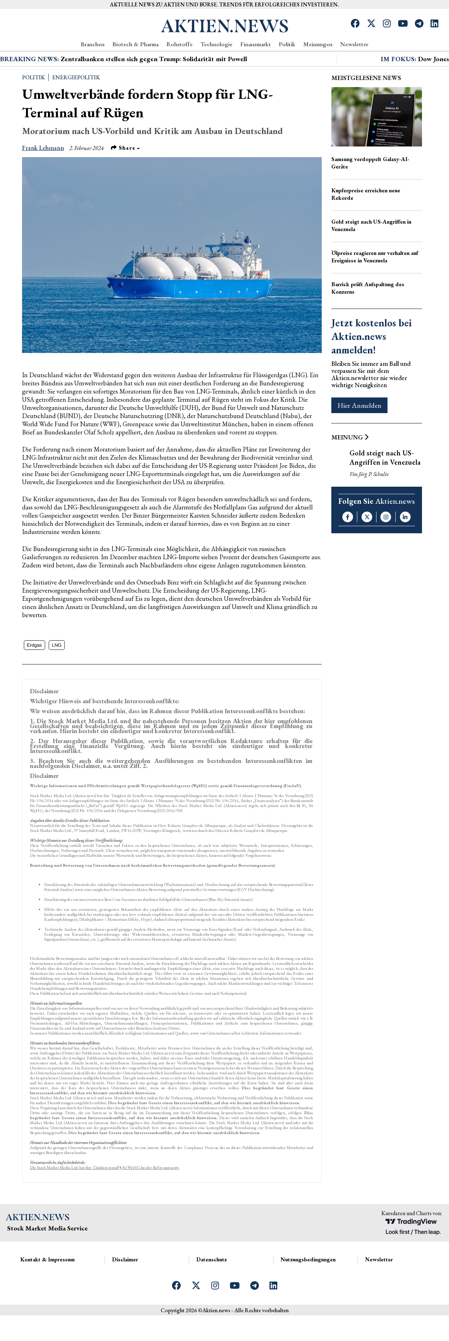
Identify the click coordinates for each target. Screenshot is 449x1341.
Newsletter (354, 44)
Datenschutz (211, 1285)
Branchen (93, 44)
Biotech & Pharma (135, 44)
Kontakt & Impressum (47, 1285)
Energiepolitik (76, 103)
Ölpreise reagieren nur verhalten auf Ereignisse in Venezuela (374, 282)
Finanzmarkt (255, 44)
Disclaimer (125, 1285)
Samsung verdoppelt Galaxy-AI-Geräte (370, 188)
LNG (57, 670)
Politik (287, 44)
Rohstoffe (179, 44)
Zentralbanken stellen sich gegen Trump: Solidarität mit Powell (154, 84)
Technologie (216, 44)
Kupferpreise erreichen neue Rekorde (365, 219)
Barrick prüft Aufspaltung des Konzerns (367, 313)
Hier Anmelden (359, 431)
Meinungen (317, 44)
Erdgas (34, 670)
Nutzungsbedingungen (308, 1285)
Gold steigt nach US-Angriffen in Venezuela (371, 251)
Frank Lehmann (43, 173)
